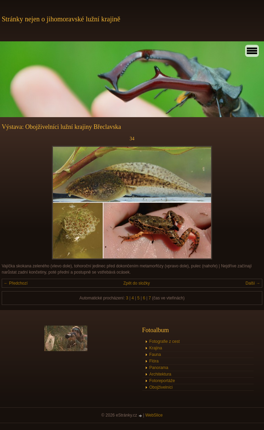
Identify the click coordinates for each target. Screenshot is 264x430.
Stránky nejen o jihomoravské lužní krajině (61, 19)
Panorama (158, 367)
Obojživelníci (161, 387)
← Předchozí (16, 283)
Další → (252, 283)
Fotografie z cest (164, 341)
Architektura (160, 374)
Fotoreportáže (162, 380)
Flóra (153, 361)
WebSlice (154, 415)
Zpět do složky (136, 283)
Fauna (155, 354)
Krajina (155, 348)
